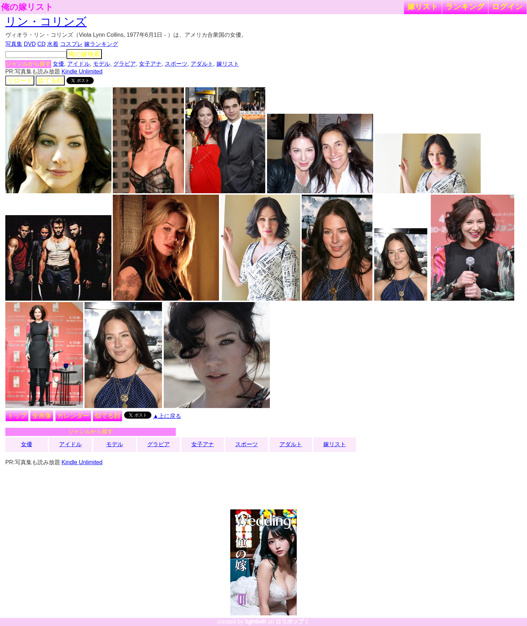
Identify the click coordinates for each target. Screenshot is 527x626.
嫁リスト (422, 6)
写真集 (13, 44)
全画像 (41, 415)
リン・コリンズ (46, 21)
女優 (58, 64)
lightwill (255, 622)
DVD (30, 44)
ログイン (507, 6)
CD (41, 44)
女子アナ (150, 64)
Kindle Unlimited (82, 72)
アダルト (202, 64)
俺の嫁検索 (84, 54)
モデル (101, 64)
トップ (17, 415)
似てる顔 (50, 80)
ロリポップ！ (292, 622)
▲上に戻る (167, 416)
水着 (52, 44)
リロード (20, 80)
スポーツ (176, 64)
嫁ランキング (101, 44)
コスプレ (71, 44)
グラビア (124, 64)
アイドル (78, 64)
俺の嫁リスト (27, 7)
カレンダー (73, 415)
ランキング (465, 6)
